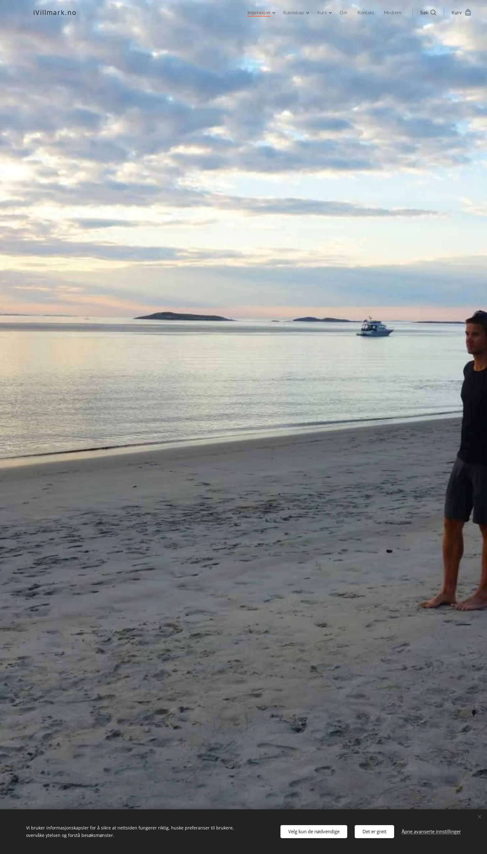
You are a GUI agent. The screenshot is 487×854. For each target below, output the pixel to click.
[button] (428, 12)
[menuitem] (259, 12)
